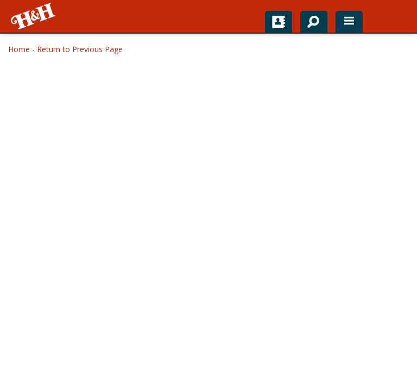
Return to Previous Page (80, 49)
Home (19, 49)
